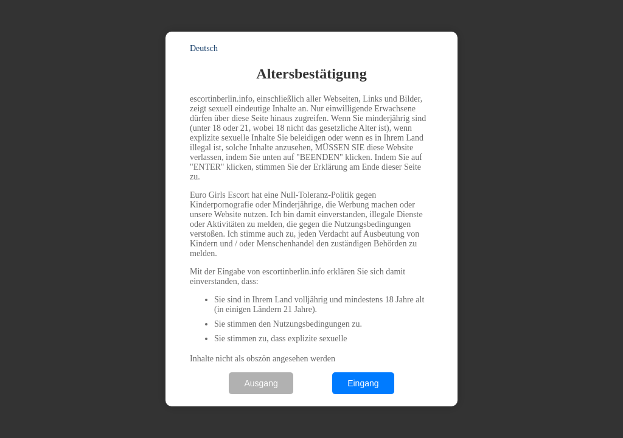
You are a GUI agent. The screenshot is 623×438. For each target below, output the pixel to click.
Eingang (362, 383)
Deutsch (204, 48)
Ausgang (260, 383)
